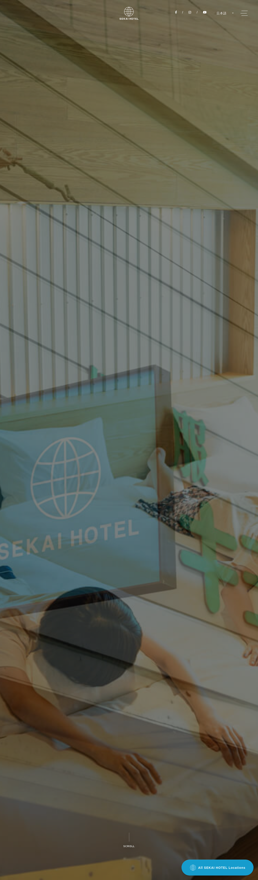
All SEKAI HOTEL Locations (217, 868)
